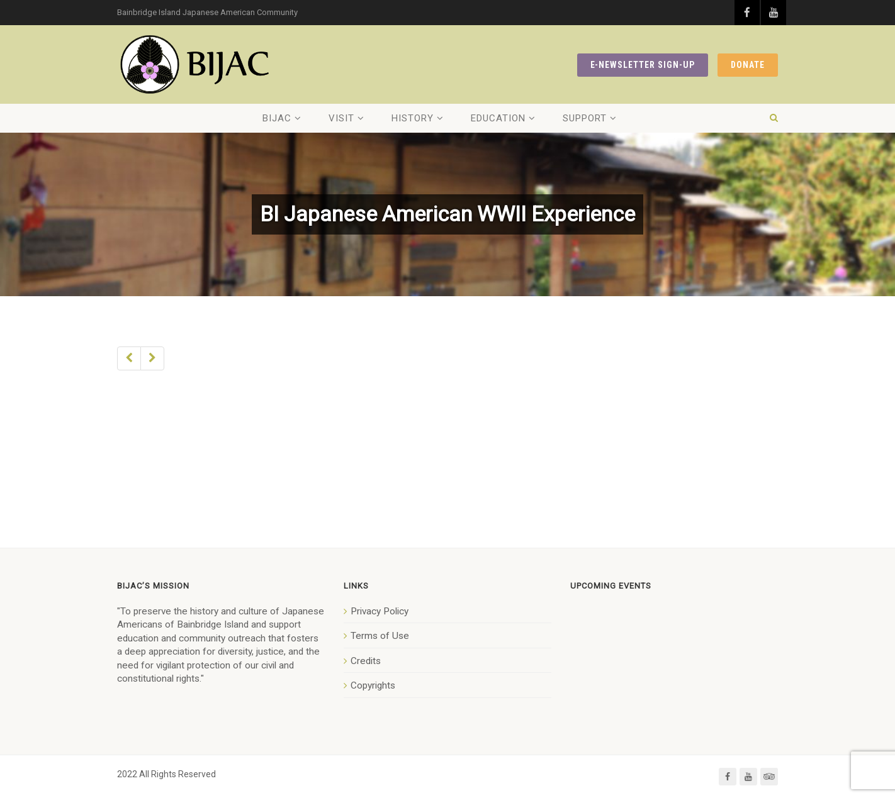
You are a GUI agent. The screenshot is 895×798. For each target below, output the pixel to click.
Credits (366, 661)
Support (585, 118)
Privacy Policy (379, 611)
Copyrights (373, 685)
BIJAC (276, 118)
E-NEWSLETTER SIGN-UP (642, 65)
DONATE (748, 65)
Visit (341, 118)
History (412, 118)
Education (498, 118)
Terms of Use (380, 635)
